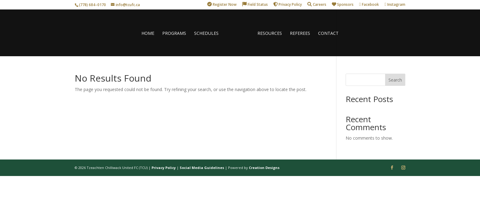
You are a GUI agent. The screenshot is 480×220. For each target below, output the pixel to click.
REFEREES (300, 33)
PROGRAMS (174, 33)
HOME (147, 33)
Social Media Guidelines (202, 167)
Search (395, 80)
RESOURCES (269, 33)
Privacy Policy (164, 167)
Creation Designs (264, 167)
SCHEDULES (206, 33)
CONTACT (328, 33)
